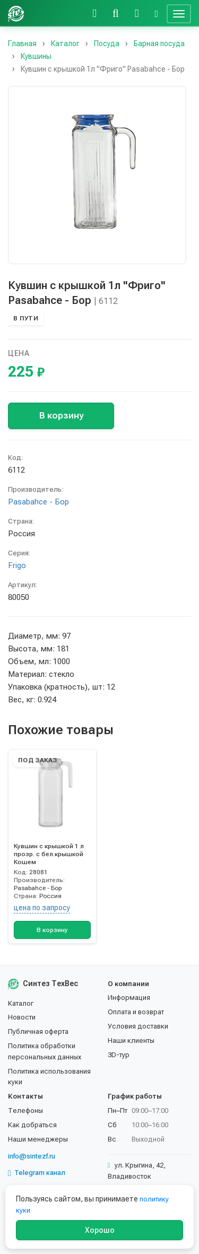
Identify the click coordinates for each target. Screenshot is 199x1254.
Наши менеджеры (38, 1139)
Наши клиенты (131, 1040)
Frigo (17, 565)
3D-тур (118, 1055)
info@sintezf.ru (31, 1156)
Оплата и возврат (136, 1012)
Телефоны (25, 1110)
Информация (129, 998)
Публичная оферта (38, 1031)
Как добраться (32, 1125)
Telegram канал (36, 1173)
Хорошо (100, 1230)
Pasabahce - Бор (38, 502)
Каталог (20, 1003)
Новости (22, 1017)
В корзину (61, 415)
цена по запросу (42, 907)
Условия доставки (138, 1026)
